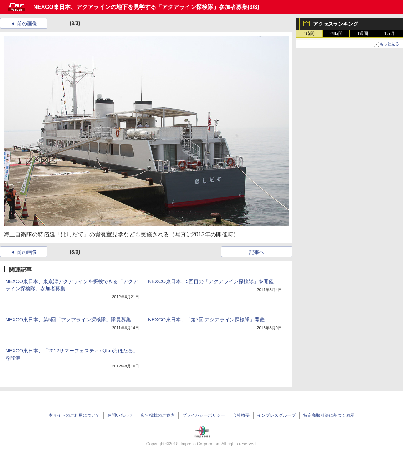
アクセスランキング (335, 24)
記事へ (256, 252)
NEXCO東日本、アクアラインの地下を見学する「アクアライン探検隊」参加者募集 (140, 7)
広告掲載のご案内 (158, 415)
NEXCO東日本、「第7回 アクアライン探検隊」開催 (206, 319)
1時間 (309, 33)
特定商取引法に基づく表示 (328, 415)
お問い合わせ (120, 415)
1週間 (362, 33)
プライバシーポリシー (203, 415)
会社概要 (241, 415)
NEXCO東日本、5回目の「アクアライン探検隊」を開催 (211, 281)
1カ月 (389, 33)
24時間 (335, 33)
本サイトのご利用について (74, 415)
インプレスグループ (276, 415)
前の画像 (27, 23)
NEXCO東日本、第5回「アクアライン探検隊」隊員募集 (68, 319)
